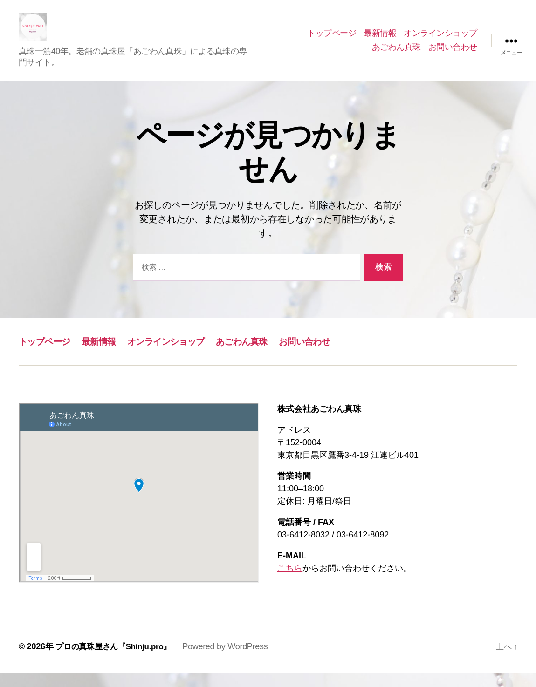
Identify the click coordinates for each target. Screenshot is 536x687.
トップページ (331, 40)
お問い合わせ (452, 54)
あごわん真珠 (396, 54)
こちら (289, 582)
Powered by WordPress (232, 660)
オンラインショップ (440, 40)
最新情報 (380, 40)
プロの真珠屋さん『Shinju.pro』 (117, 660)
